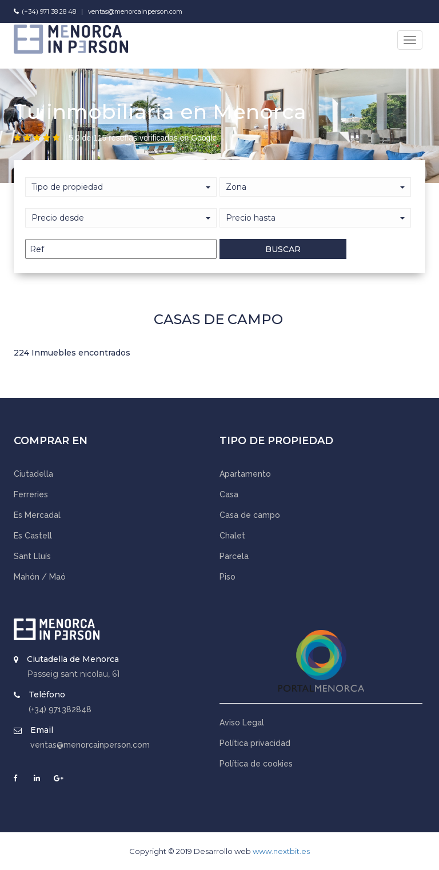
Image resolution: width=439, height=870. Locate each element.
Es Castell (33, 535)
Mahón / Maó (40, 576)
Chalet (232, 535)
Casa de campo (250, 515)
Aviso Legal (242, 722)
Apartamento (245, 473)
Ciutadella (33, 473)
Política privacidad (255, 743)
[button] (121, 218)
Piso (228, 576)
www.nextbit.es (281, 851)
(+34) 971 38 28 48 (49, 11)
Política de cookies (256, 763)
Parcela (234, 556)
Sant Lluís (32, 556)
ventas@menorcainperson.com (135, 11)
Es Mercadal (37, 515)
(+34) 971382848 (60, 709)
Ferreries (31, 494)
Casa (229, 494)
